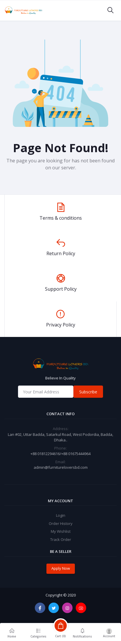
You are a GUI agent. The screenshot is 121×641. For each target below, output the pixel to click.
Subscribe (88, 392)
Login (60, 515)
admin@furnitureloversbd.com (61, 467)
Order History (61, 523)
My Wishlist (61, 531)
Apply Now (60, 568)
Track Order (60, 539)
